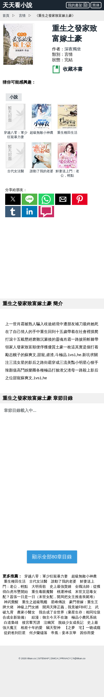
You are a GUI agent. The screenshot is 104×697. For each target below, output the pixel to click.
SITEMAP (43, 658)
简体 (96, 5)
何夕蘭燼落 (38, 633)
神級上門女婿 (28, 607)
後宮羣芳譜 (31, 622)
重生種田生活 (67, 132)
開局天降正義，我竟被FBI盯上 (67, 607)
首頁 (6, 15)
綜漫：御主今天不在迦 (50, 617)
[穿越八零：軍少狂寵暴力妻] (16, 129)
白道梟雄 (11, 622)
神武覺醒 (11, 602)
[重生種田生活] (67, 129)
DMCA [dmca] (54, 658)
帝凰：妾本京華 (64, 633)
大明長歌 (39, 586)
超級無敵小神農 (41, 132)
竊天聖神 (54, 628)
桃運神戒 (64, 592)
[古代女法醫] (16, 167)
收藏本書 (67, 69)
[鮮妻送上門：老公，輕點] (67, 167)
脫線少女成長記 (71, 622)
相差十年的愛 (32, 628)
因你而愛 (87, 633)
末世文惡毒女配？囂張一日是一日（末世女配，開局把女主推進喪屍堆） (50, 594)
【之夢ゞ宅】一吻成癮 (82, 628)
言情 (22, 15)
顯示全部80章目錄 (52, 556)
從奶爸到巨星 (15, 633)
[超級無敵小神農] (41, 129)
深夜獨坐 (72, 49)
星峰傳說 (58, 602)
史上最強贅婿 (61, 586)
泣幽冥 (50, 622)
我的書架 (78, 4)
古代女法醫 (15, 171)
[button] (13, 199)
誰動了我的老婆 (41, 171)
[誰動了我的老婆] (41, 167)
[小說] (14, 97)
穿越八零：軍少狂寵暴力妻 (46, 576)
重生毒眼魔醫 (43, 592)
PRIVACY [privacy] (65, 658)
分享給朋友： (16, 190)
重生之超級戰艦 (35, 602)
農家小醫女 (26, 612)
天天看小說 (17, 5)
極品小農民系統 (84, 617)
